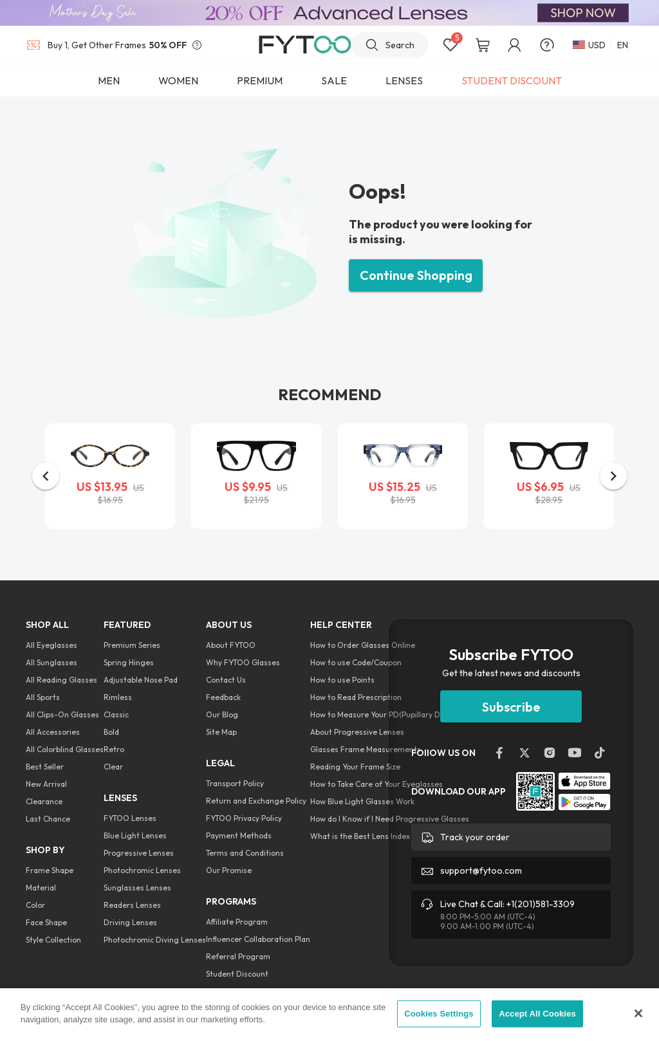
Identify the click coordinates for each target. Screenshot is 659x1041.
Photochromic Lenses (142, 870)
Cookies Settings (439, 1013)
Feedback (223, 697)
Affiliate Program (237, 921)
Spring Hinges (129, 662)
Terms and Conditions (245, 853)
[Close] (638, 1013)
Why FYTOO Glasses (243, 662)
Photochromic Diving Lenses (155, 939)
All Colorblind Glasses (65, 749)
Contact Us (226, 680)
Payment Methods (239, 835)
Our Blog (222, 714)
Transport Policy (235, 783)
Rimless (118, 697)
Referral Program (238, 956)
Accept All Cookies (537, 1013)
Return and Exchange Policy (256, 801)
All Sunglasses (51, 662)
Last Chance (48, 819)
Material (41, 887)
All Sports (43, 697)
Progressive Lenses (139, 853)
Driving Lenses (130, 922)
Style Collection (53, 939)
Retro (114, 749)
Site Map (221, 732)
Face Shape (46, 922)
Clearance (44, 801)
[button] (45, 476)
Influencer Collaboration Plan (258, 939)
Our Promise (229, 870)
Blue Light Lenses (135, 835)
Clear (113, 766)
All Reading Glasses (61, 680)
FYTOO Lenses (130, 818)
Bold (111, 732)
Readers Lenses (132, 905)
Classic (116, 714)
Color (35, 905)
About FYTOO (230, 645)
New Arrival (46, 784)
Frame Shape (49, 870)
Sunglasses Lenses (137, 887)
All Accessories (53, 732)
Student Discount (237, 974)
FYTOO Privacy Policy (244, 818)
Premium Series (132, 645)
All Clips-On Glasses (62, 714)
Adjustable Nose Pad (141, 680)
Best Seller (45, 766)
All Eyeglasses (51, 645)
